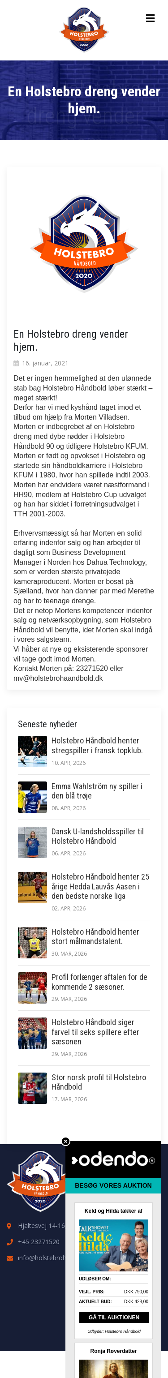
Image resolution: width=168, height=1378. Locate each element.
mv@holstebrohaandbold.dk (58, 678)
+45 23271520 (39, 1241)
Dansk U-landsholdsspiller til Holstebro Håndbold (98, 836)
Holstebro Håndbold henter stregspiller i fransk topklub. (97, 745)
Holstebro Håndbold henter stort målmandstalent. (95, 936)
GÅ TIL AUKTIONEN (114, 1317)
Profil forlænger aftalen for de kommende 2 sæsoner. (99, 982)
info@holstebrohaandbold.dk (59, 1258)
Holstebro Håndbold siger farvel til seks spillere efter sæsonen (95, 1031)
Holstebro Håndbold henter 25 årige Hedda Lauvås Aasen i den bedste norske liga (100, 886)
